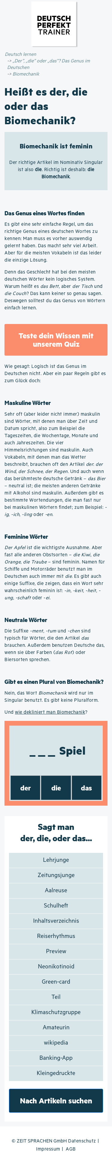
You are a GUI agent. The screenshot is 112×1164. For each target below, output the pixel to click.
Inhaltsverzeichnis (56, 921)
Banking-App (56, 1058)
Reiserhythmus (56, 936)
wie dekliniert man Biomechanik (50, 712)
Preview (56, 951)
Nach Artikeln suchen (56, 1100)
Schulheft (56, 905)
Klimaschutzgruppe (56, 1012)
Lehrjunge (56, 860)
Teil (56, 997)
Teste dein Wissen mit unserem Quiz (56, 340)
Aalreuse (56, 890)
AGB (71, 1149)
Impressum (48, 1149)
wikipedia (56, 1042)
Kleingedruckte (56, 1073)
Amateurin (56, 1027)
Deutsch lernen (20, 54)
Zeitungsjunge (56, 875)
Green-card (56, 982)
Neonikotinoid (56, 966)
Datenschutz (82, 1141)
